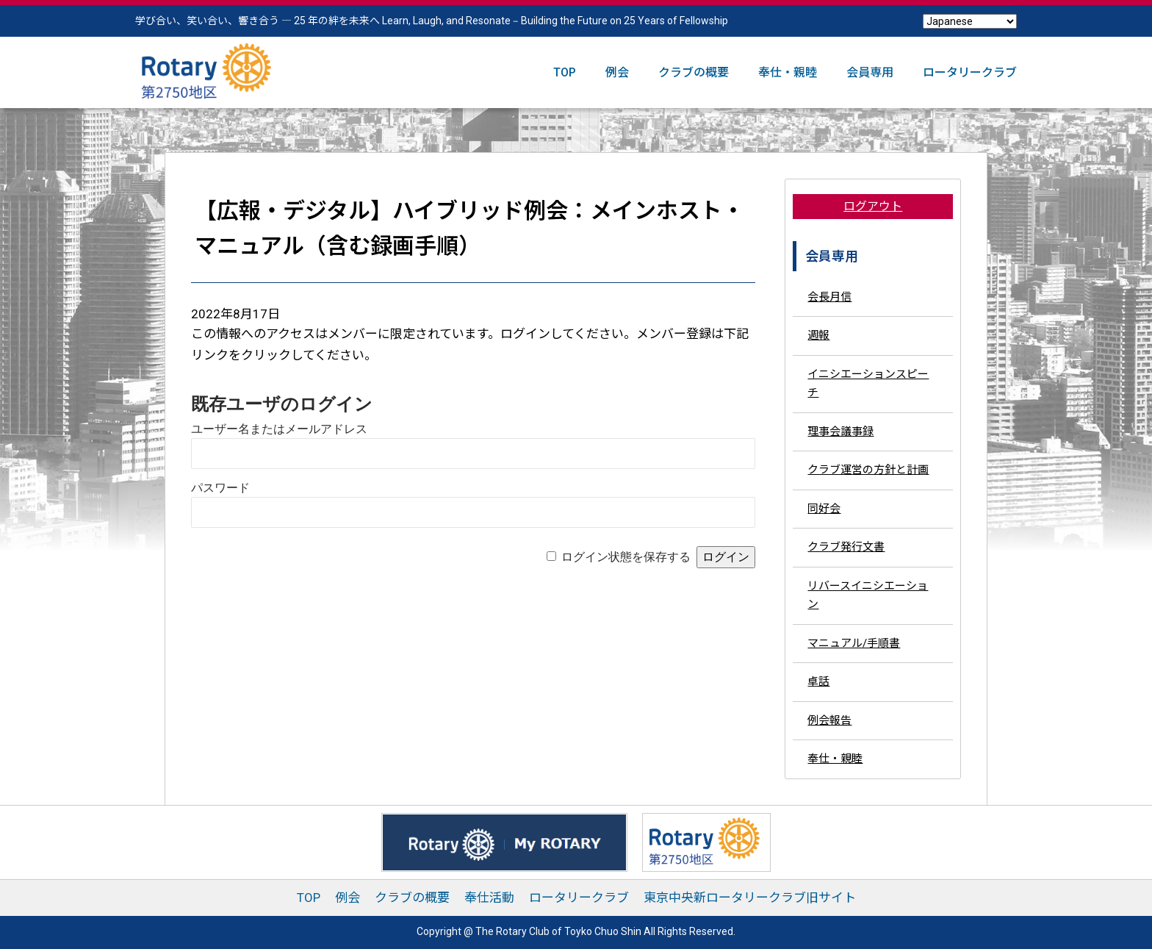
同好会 (823, 508)
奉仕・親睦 (787, 72)
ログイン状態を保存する (626, 557)
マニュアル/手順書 (853, 643)
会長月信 (829, 297)
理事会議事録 (840, 431)
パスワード (220, 487)
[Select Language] (970, 21)
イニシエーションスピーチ (868, 384)
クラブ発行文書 (846, 547)
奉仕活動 (489, 897)
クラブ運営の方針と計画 (868, 469)
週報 (818, 335)
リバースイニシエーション (867, 595)
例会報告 (829, 720)
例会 (617, 72)
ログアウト (872, 206)
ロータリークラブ (970, 72)
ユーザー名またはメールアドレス (279, 429)
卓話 (818, 681)
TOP (564, 72)
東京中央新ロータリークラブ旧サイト (750, 897)
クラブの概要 (693, 72)
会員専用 (869, 72)
